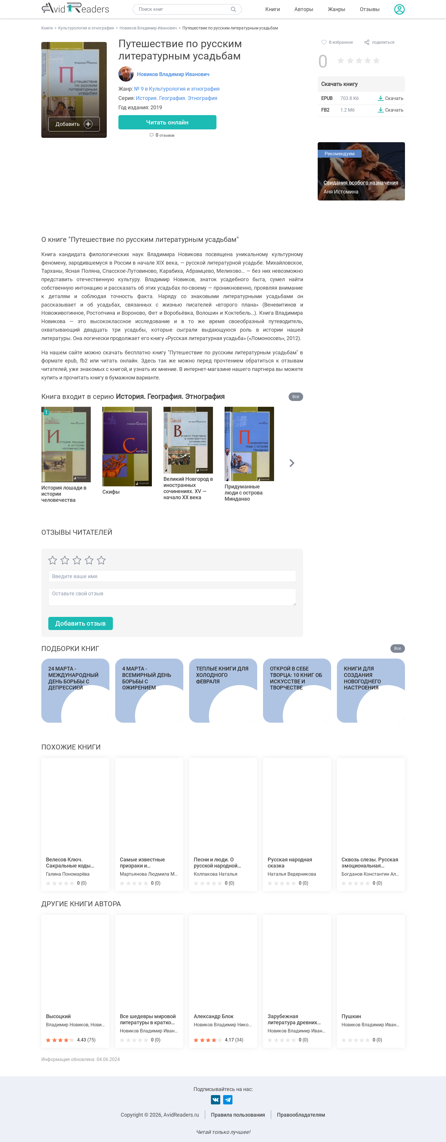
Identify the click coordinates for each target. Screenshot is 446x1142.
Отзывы (370, 9)
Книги (272, 9)
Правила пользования (238, 1115)
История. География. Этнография (176, 98)
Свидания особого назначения (361, 183)
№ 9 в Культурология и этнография (177, 89)
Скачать (394, 98)
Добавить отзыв (80, 624)
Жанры (336, 9)
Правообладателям (301, 1115)
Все (295, 397)
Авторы (303, 9)
